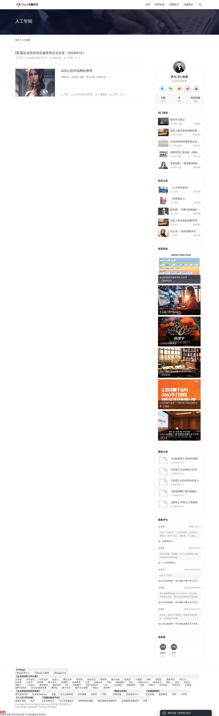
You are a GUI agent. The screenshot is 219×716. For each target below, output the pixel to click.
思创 (109, 682)
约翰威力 (77, 685)
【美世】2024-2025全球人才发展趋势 (190, 480)
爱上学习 (52, 682)
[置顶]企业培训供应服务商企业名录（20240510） (50, 53)
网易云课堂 (20, 701)
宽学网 (106, 687)
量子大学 (66, 687)
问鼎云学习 (143, 682)
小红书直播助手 (66, 701)
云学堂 (18, 679)
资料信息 (160, 4)
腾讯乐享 (67, 679)
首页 (147, 4)
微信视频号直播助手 (107, 701)
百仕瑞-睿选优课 (39, 687)
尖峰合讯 (98, 682)
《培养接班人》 (178, 198)
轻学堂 (18, 682)
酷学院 (79, 679)
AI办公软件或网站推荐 (76, 71)
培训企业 (57, 58)
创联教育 (131, 685)
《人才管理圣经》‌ (180, 187)
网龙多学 (157, 682)
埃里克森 (117, 694)
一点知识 (30, 685)
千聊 (174, 694)
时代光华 (43, 679)
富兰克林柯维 (66, 694)
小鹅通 (138, 679)
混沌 (177, 682)
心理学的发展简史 (168, 343)
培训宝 (158, 679)
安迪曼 (188, 685)
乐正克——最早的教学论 (183, 231)
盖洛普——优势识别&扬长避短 (186, 209)
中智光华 (176, 685)
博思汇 (18, 685)
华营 (104, 694)
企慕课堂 (76, 682)
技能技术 (174, 4)
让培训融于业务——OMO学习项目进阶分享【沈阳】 (178, 404)
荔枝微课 (163, 694)
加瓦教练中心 (132, 694)
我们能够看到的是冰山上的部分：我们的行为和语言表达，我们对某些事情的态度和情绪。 (178, 596)
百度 (145, 701)
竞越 (54, 694)
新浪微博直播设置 (130, 701)
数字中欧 (115, 679)
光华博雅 (82, 694)
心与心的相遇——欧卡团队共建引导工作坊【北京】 (179, 436)
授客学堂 (170, 679)
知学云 (55, 679)
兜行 (131, 682)
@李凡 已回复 (166, 575)
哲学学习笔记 (177, 119)
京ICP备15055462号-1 (60, 704)
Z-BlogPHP (32, 707)
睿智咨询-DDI (21, 694)
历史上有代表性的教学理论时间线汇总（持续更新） (178, 373)
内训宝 (187, 682)
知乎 (32, 701)
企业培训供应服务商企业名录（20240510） (194, 141)
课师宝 (54, 687)
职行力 (182, 679)
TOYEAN (52, 707)
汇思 (87, 682)
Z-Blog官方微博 (41, 673)
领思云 (95, 687)
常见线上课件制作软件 (170, 312)
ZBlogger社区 (60, 673)
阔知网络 (120, 682)
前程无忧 (91, 679)
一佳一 (106, 685)
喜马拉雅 (150, 694)
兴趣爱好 (188, 4)
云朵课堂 (118, 685)
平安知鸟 (30, 679)
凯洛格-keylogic (39, 694)
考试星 (40, 682)
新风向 (127, 679)
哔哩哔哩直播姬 (85, 701)
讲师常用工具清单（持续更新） (187, 152)
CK (66, 685)
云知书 (29, 682)
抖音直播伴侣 (48, 701)
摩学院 (103, 679)
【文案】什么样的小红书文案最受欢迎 (191, 469)
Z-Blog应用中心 (22, 673)
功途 (142, 685)
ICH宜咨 (163, 685)
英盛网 (64, 682)
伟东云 (152, 685)
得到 (168, 682)
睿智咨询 (43, 685)
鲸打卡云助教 (81, 687)
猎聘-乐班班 (20, 687)
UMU (148, 679)
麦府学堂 (56, 685)
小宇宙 (184, 694)
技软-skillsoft (92, 685)
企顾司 (94, 694)
